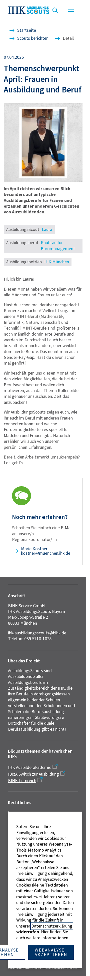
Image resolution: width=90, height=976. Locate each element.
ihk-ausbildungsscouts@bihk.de (37, 633)
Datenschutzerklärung (51, 926)
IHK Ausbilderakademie (29, 767)
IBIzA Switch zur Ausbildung (33, 774)
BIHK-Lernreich (22, 781)
